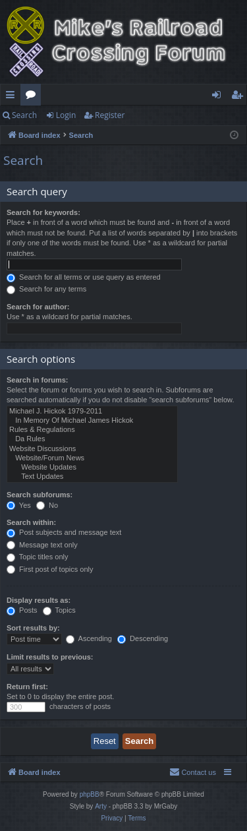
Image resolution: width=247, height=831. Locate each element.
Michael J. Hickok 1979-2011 (92, 411)
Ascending (89, 638)
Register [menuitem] (240, 97)
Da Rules (92, 439)
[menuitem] (192, 772)
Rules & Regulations (92, 430)
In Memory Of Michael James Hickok (92, 420)
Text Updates (92, 476)
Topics (59, 610)
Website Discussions (92, 449)
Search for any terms (46, 289)
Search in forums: (38, 380)
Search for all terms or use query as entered (84, 277)
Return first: (27, 687)
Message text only (42, 545)
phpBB (89, 794)
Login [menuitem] (219, 97)
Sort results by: (33, 628)
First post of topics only (50, 569)
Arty (101, 806)
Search (24, 115)
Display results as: (38, 600)
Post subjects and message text (64, 532)
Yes (19, 505)
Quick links (12, 97)
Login (66, 115)
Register (109, 115)
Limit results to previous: (50, 657)
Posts (22, 610)
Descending (142, 638)
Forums (33, 97)
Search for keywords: (43, 212)
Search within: (31, 522)
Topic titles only (37, 557)
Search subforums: (39, 495)
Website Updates (92, 467)
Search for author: (38, 307)
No (47, 505)
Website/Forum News (92, 458)
